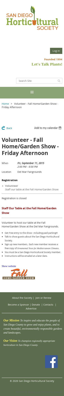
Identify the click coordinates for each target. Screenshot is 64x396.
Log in (56, 50)
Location (6, 171)
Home (5, 103)
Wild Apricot (34, 392)
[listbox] (48, 128)
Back (9, 128)
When (5, 163)
